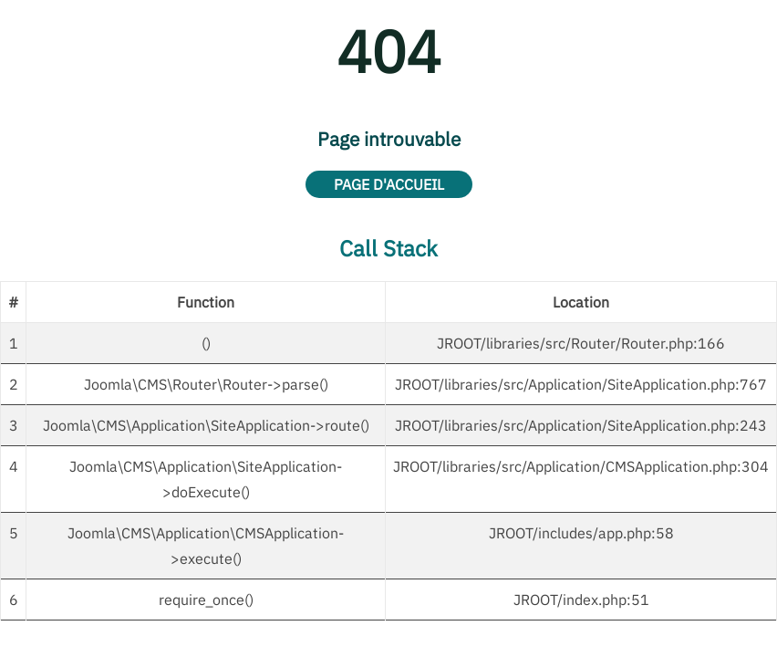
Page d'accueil (389, 184)
